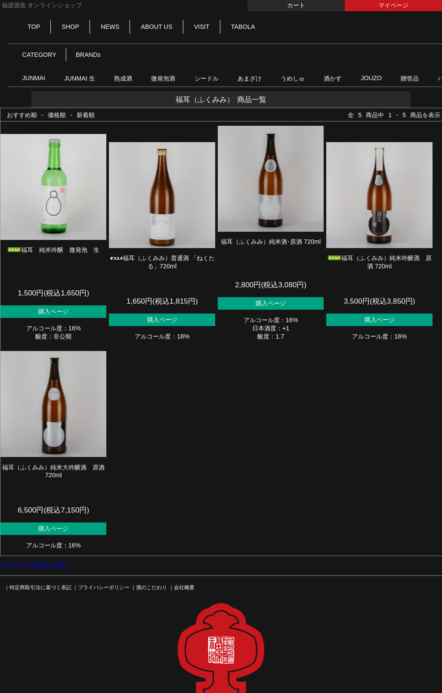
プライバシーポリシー (104, 587)
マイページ (393, 5)
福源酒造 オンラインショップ (41, 5)
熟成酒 (123, 78)
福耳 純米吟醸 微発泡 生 (53, 249)
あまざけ (250, 78)
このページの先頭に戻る (33, 564)
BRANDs (88, 54)
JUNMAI (34, 78)
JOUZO (371, 78)
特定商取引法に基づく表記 (40, 587)
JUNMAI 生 (79, 78)
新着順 (86, 115)
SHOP (70, 26)
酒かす (333, 78)
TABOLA (243, 26)
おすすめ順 (22, 115)
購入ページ (53, 311)
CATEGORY (39, 54)
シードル (207, 78)
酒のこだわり (151, 587)
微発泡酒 (163, 78)
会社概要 (184, 587)
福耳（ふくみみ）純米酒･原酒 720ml (271, 241)
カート (296, 5)
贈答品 (410, 78)
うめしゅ (293, 78)
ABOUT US (156, 26)
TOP (34, 26)
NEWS (110, 26)
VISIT (202, 26)
